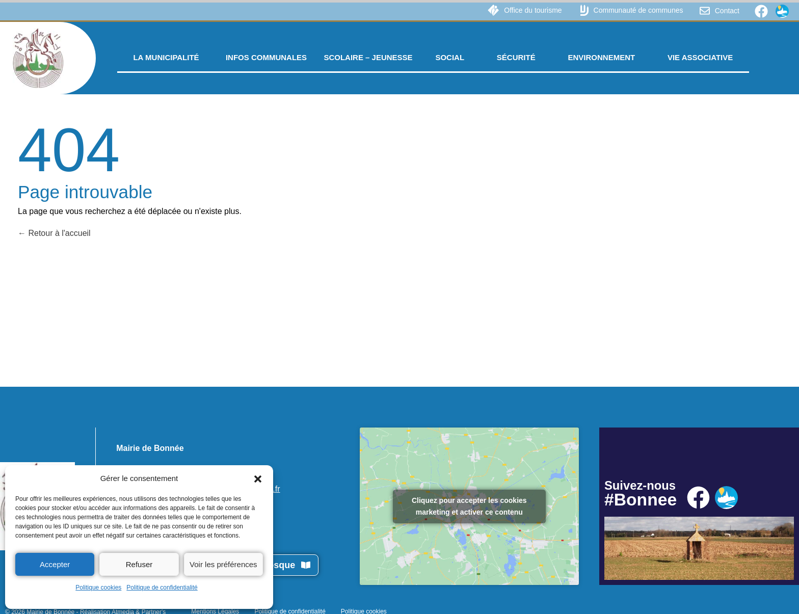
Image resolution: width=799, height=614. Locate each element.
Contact (727, 11)
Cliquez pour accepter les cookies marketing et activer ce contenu (469, 506)
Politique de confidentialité (161, 587)
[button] (258, 478)
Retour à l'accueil (54, 233)
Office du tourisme (533, 10)
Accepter (55, 564)
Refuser (139, 564)
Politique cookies (98, 587)
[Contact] (705, 11)
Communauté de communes (638, 10)
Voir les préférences (223, 564)
